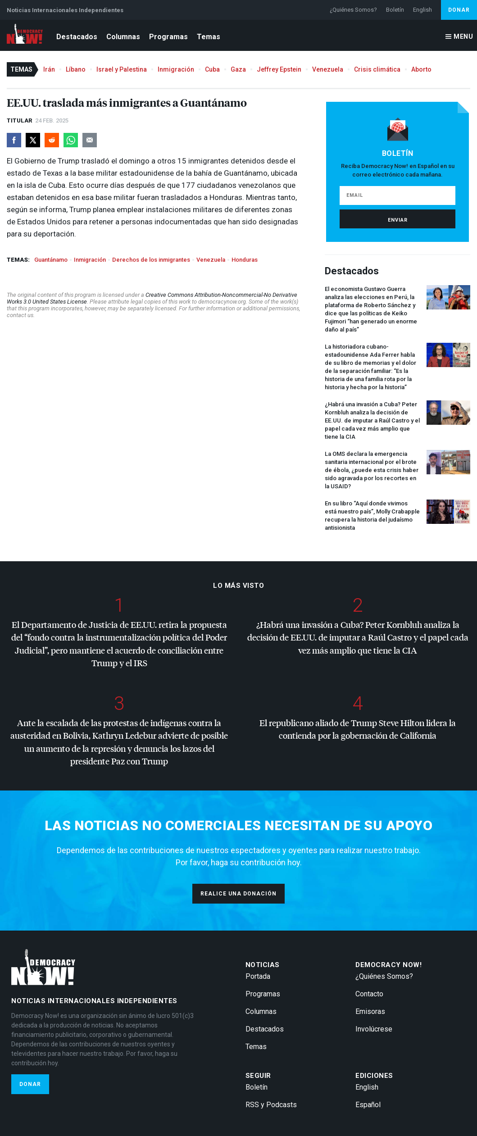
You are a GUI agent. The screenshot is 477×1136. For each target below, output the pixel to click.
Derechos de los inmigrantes (151, 259)
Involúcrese (373, 1029)
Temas (208, 36)
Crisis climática (377, 69)
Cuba (212, 69)
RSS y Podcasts (271, 1104)
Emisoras (370, 1011)
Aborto (421, 69)
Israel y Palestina (121, 69)
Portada (257, 976)
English (422, 9)
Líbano (76, 69)
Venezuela (327, 69)
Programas (168, 36)
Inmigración (176, 69)
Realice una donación (238, 894)
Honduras (245, 259)
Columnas (123, 36)
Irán (49, 69)
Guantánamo (51, 259)
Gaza (238, 69)
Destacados (76, 36)
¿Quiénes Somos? (353, 9)
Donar (459, 10)
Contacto (369, 994)
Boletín (395, 9)
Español (368, 1104)
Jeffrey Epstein (279, 69)
